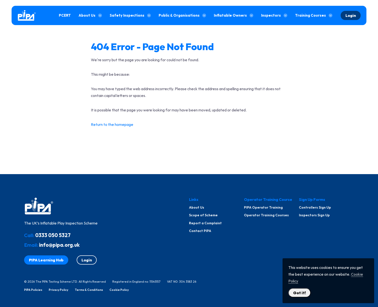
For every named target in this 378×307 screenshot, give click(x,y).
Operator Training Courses (266, 215)
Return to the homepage (112, 124)
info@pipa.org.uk (59, 245)
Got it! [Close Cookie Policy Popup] (299, 292)
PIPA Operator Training (263, 207)
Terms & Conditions (89, 290)
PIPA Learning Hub (46, 260)
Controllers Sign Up (315, 207)
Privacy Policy (58, 290)
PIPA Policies (33, 290)
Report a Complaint (205, 223)
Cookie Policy (119, 290)
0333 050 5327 (53, 235)
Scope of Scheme (203, 215)
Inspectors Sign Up (314, 215)
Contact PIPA (200, 231)
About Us (196, 207)
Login (350, 15)
